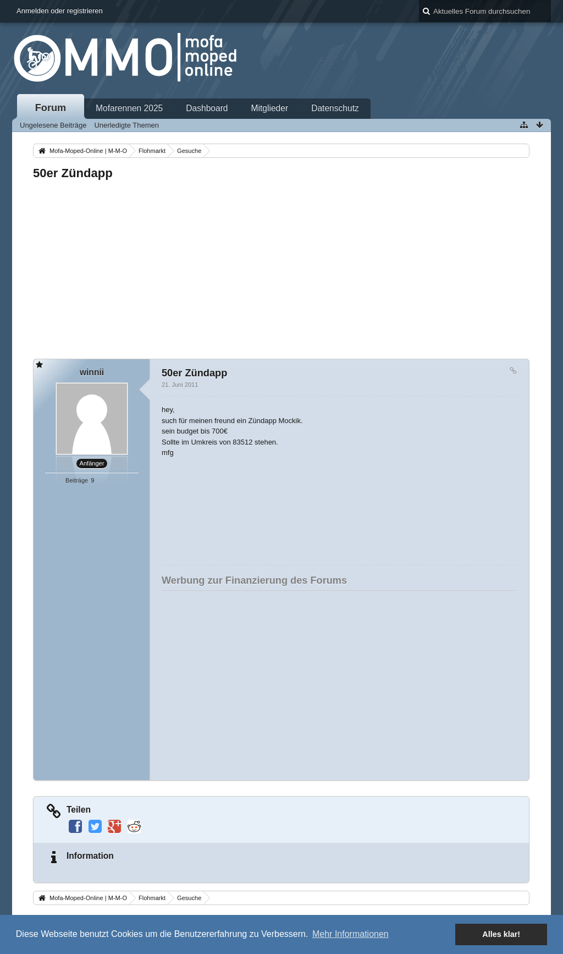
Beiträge (76, 480)
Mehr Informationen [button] (350, 934)
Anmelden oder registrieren (59, 11)
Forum (51, 107)
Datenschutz (335, 108)
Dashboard (207, 108)
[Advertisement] (281, 266)
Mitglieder (270, 108)
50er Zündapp (73, 173)
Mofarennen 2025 (129, 108)
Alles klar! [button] (501, 934)
